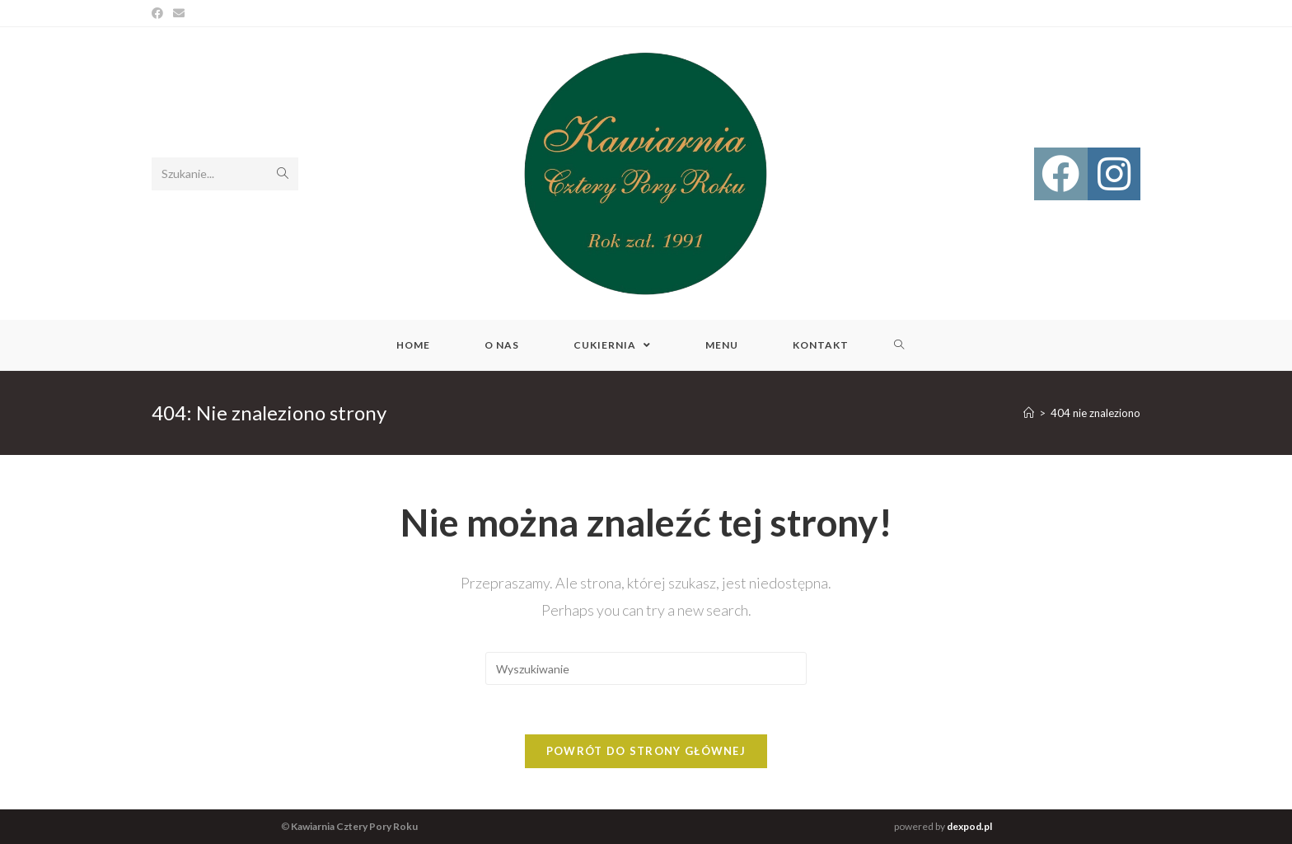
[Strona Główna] (1028, 413)
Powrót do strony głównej (646, 750)
